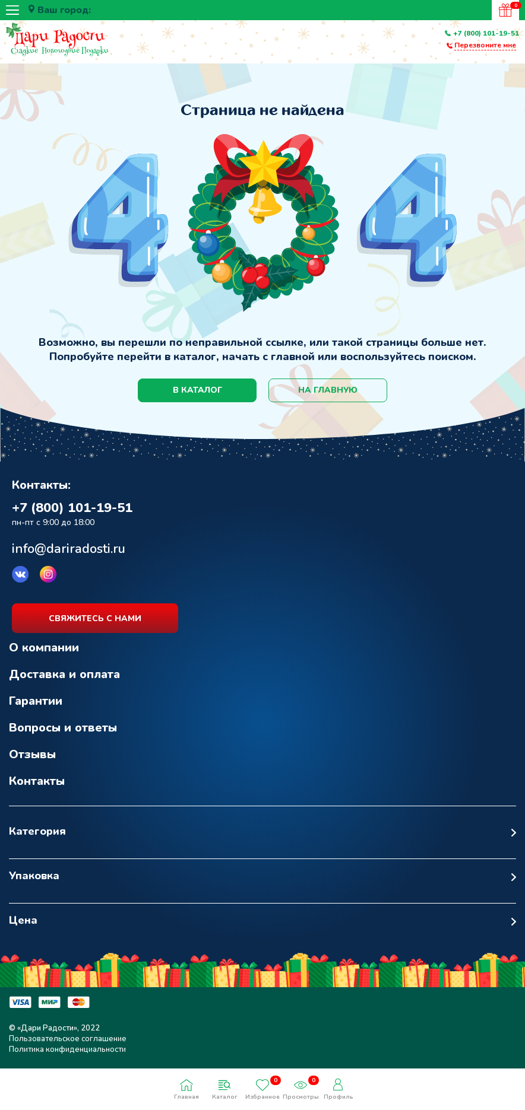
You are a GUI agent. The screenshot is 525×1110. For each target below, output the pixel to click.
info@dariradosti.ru (68, 549)
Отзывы (32, 754)
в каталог (197, 390)
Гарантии (35, 701)
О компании (44, 648)
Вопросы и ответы (63, 728)
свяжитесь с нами (95, 618)
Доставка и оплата (64, 674)
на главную (328, 390)
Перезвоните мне (485, 45)
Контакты (37, 781)
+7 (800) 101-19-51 (486, 33)
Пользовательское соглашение (67, 1038)
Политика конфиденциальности (67, 1049)
